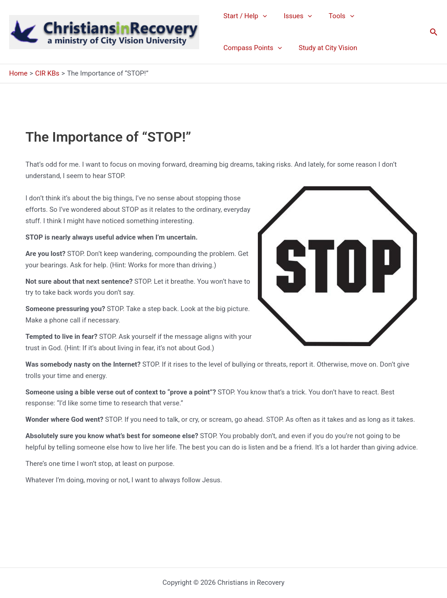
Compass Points (251, 48)
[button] (434, 32)
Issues (293, 16)
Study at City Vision (323, 48)
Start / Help (244, 16)
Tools (334, 16)
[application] (261, 16)
